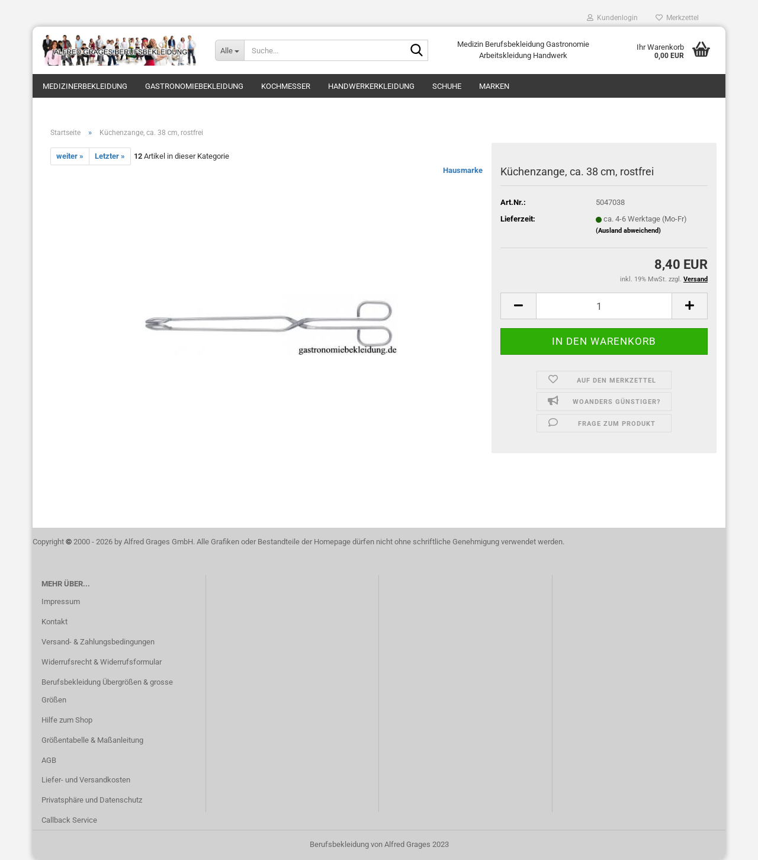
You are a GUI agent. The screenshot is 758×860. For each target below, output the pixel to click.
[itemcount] (604, 306)
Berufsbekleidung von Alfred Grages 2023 (379, 844)
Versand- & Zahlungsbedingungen (98, 641)
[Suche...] (229, 50)
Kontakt (54, 621)
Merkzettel (677, 18)
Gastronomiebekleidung (194, 86)
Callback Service (69, 820)
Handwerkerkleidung (371, 86)
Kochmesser (285, 86)
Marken (494, 86)
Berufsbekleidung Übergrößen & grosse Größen (107, 691)
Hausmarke (463, 170)
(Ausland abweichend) (628, 231)
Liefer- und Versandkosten (85, 779)
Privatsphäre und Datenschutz (91, 799)
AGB (48, 760)
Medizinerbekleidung (85, 86)
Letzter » (110, 156)
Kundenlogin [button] (612, 18)
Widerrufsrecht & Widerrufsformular (101, 661)
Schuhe (446, 86)
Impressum (60, 601)
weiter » (69, 156)
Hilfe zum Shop (66, 719)
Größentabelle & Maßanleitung (92, 740)
